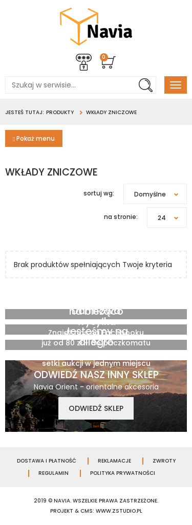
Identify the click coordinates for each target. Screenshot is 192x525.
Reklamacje (114, 461)
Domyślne (160, 194)
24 (172, 218)
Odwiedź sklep (96, 408)
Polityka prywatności (122, 473)
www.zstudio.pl (119, 511)
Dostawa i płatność (46, 461)
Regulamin (53, 473)
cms (86, 511)
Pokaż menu (34, 138)
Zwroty (164, 461)
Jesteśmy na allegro (96, 336)
